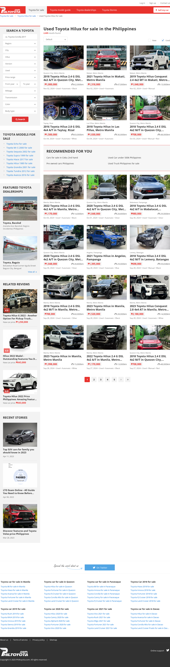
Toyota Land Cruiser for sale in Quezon (61, 601)
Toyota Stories (109, 9)
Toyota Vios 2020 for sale (55, 628)
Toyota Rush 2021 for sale (98, 617)
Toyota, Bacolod (12, 222)
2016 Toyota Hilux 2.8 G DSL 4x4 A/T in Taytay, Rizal (61, 128)
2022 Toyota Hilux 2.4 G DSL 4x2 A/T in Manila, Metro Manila (61, 207)
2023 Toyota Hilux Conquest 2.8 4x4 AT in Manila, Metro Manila (148, 307)
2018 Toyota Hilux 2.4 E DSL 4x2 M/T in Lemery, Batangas (149, 257)
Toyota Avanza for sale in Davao (145, 617)
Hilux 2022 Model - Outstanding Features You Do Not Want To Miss (19, 357)
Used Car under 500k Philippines (124, 157)
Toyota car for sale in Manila (15, 581)
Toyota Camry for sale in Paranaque (103, 597)
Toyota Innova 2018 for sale (143, 590)
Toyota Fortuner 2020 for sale (57, 624)
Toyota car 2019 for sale (13, 609)
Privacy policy (38, 639)
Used (165, 40)
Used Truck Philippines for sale (123, 163)
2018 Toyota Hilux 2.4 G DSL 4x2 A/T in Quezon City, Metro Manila (63, 78)
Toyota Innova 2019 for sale (13, 621)
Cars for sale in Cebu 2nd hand (62, 157)
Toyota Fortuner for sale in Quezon (59, 590)
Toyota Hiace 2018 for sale (142, 586)
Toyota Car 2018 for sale (143, 581)
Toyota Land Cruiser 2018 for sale (145, 601)
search (20, 119)
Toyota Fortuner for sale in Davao (146, 621)
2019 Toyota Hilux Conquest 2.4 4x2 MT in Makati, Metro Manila (148, 78)
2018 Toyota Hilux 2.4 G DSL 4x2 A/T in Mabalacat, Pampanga (148, 207)
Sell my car (161, 10)
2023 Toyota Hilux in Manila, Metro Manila (106, 307)
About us (4, 639)
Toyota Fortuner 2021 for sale (100, 624)
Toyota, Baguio (11, 262)
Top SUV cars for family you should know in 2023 (18, 451)
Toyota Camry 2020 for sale (56, 617)
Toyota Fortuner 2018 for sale (144, 593)
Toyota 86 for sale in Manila (13, 586)
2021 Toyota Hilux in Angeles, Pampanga (106, 257)
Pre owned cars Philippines (60, 163)
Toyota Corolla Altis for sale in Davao (147, 624)
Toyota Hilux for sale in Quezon (58, 586)
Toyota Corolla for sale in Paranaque (103, 593)
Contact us (165, 3)
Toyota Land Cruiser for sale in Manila (17, 601)
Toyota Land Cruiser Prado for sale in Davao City (150, 628)
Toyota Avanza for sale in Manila (15, 593)
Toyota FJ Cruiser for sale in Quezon (60, 593)
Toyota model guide (60, 9)
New (152, 40)
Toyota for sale (36, 9)
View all (32, 271)
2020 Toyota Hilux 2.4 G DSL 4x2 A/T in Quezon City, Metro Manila (107, 207)
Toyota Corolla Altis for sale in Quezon (61, 597)
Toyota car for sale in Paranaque (104, 581)
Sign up (152, 3)
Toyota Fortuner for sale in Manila (16, 597)
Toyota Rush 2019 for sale (12, 613)
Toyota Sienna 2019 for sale (13, 624)
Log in (142, 3)
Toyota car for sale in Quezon (59, 581)
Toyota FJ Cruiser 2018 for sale (144, 597)
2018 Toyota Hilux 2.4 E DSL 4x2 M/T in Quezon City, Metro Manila (148, 128)
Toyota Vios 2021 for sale (98, 613)
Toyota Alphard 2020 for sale (57, 621)
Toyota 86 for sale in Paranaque (101, 586)
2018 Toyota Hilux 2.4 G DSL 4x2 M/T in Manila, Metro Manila (61, 307)
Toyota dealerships (86, 9)
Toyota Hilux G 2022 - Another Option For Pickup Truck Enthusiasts (20, 317)
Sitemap (53, 639)
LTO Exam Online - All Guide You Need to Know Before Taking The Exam (19, 492)
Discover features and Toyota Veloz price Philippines (19, 532)
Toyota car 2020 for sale (56, 609)
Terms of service (20, 639)
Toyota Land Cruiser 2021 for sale (102, 628)
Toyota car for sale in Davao (145, 609)
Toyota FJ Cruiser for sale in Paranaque (104, 601)
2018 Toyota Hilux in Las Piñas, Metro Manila (103, 128)
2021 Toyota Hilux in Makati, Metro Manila (106, 78)
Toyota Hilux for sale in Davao (144, 613)
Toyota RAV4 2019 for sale (12, 617)
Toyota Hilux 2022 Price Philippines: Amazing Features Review (20, 398)
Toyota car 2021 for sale (99, 609)
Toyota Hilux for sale (26, 16)
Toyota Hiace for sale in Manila (14, 590)
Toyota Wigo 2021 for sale (98, 621)
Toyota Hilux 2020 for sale (55, 613)
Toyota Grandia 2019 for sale (13, 628)
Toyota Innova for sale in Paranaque (103, 590)
